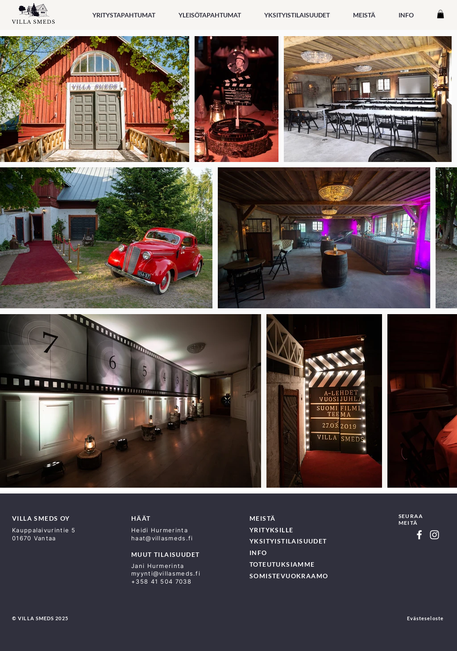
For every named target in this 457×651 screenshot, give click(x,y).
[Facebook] (419, 535)
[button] (210, 15)
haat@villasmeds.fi (162, 538)
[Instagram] (434, 535)
